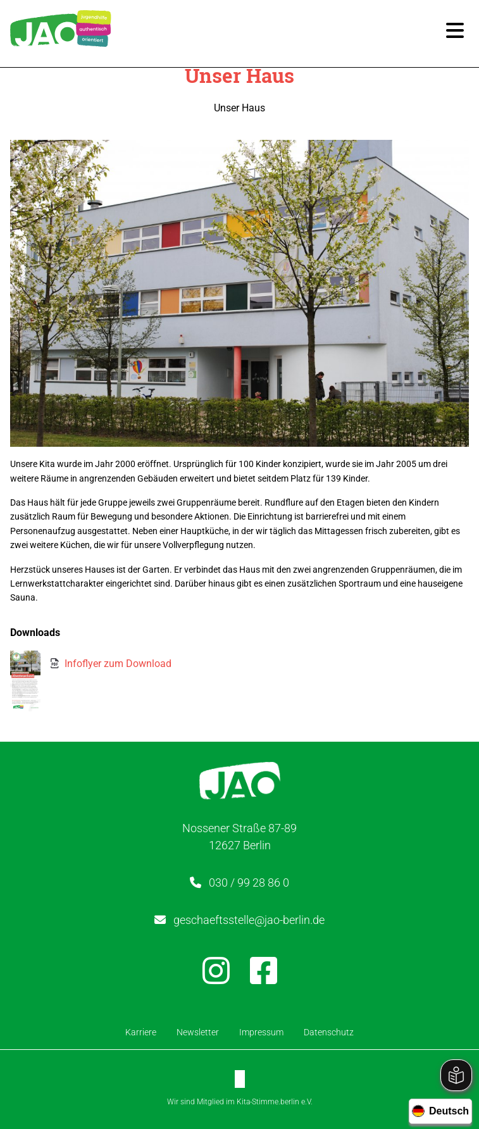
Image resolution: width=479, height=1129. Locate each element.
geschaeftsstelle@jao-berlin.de (249, 919)
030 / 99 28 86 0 (249, 882)
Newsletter (198, 1032)
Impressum (261, 1032)
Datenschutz (329, 1032)
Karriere (140, 1032)
